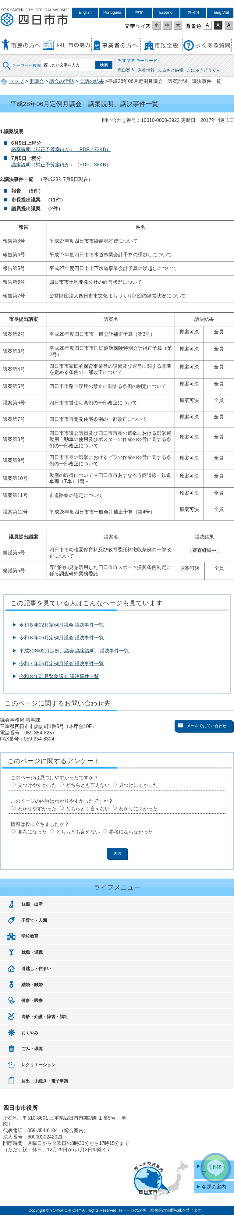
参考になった (32, 831)
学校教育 (29, 936)
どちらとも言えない (88, 785)
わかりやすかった (37, 808)
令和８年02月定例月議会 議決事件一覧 (61, 624)
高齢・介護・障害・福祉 (44, 1016)
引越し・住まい (36, 968)
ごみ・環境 (32, 1048)
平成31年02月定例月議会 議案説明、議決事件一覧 (74, 650)
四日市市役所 (35, 17)
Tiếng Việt (220, 12)
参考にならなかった (131, 831)
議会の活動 (61, 81)
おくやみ (29, 1032)
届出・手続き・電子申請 (44, 1080)
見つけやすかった (37, 785)
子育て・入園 (34, 920)
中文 (139, 12)
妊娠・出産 (32, 904)
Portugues (112, 12)
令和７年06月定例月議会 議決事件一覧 (61, 663)
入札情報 (146, 70)
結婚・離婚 (32, 984)
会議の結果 (92, 81)
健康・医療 (32, 1000)
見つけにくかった (138, 785)
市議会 (36, 81)
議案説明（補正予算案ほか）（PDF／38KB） (61, 164)
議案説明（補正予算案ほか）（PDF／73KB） (61, 149)
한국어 (193, 12)
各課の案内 (214, 1186)
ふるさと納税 (170, 70)
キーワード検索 (22, 61)
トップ (16, 81)
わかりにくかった (138, 808)
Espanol (166, 12)
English (85, 12)
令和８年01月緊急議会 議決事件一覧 (59, 676)
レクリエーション (38, 1064)
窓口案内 (126, 70)
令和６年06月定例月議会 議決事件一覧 (61, 637)
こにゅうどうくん (203, 70)
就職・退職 (32, 952)
